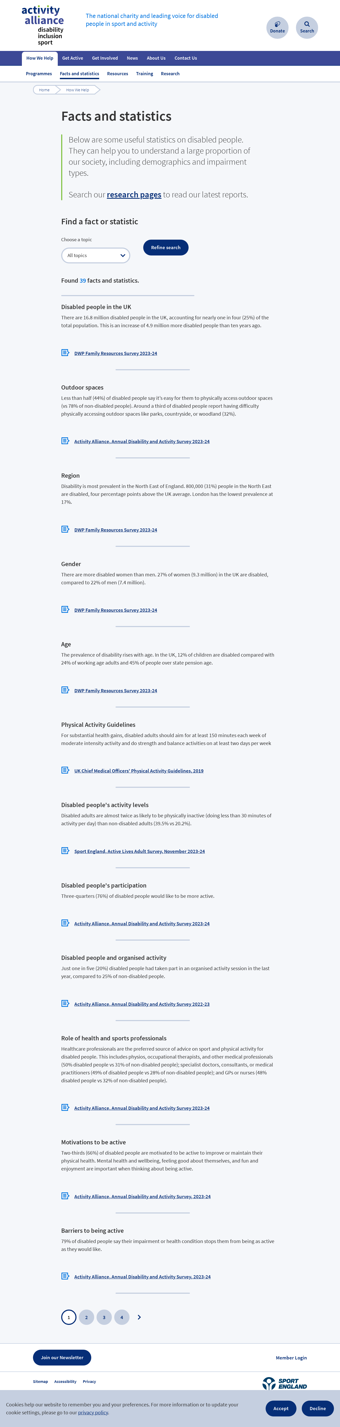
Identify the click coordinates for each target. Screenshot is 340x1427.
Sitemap (40, 1365)
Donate (277, 31)
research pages (134, 194)
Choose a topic (76, 239)
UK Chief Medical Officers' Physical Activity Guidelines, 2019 (139, 755)
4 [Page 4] (122, 1301)
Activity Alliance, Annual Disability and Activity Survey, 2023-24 (142, 1180)
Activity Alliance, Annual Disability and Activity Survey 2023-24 (142, 425)
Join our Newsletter (62, 1341)
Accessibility (65, 1365)
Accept (281, 1408)
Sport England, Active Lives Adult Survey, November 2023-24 (139, 835)
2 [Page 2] (86, 1301)
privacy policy (93, 1412)
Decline (318, 1408)
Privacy (89, 1365)
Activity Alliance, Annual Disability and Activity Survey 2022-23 (142, 988)
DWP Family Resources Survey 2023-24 (115, 337)
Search (307, 31)
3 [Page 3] (104, 1301)
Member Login (291, 1342)
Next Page (139, 1301)
